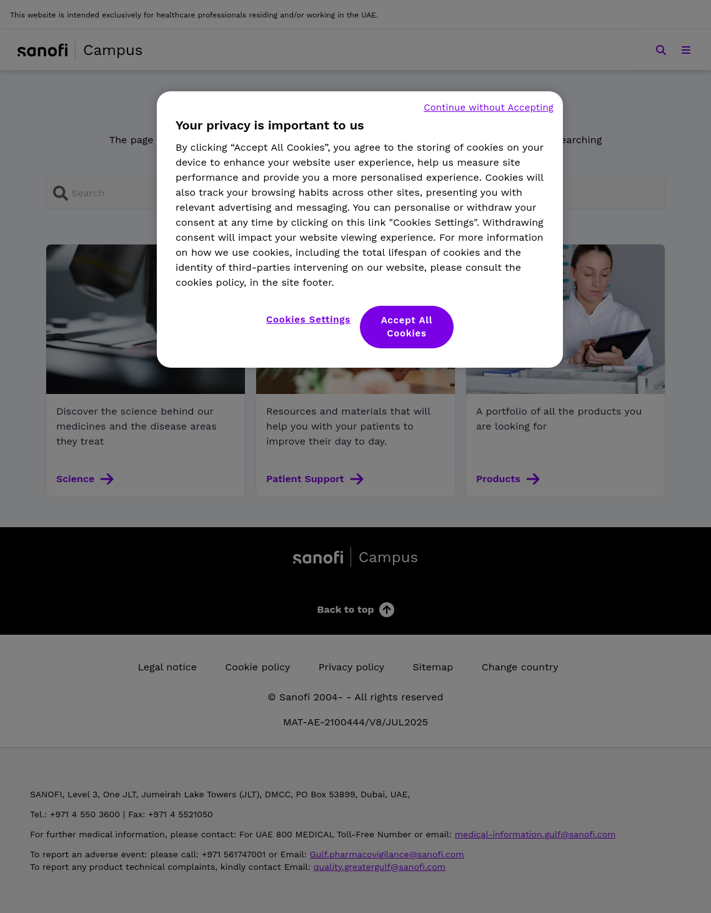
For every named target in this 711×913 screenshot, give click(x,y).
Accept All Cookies (407, 327)
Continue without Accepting (489, 107)
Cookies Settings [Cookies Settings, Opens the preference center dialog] (308, 319)
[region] (360, 229)
